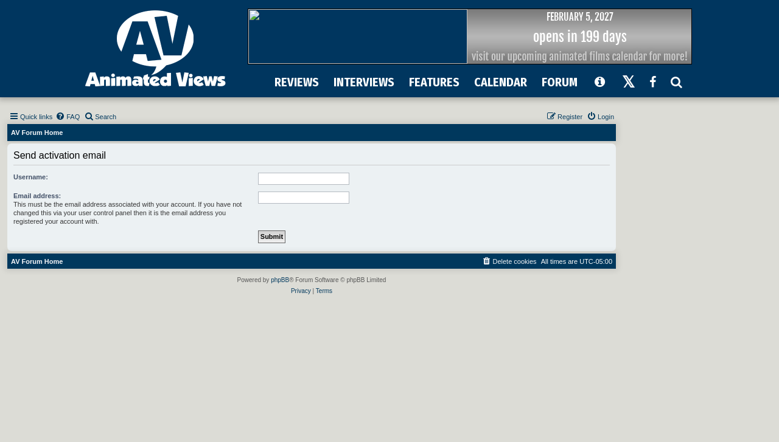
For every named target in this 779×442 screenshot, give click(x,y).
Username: (30, 177)
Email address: (37, 195)
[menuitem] (67, 116)
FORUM (560, 82)
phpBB (280, 280)
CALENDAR (500, 82)
